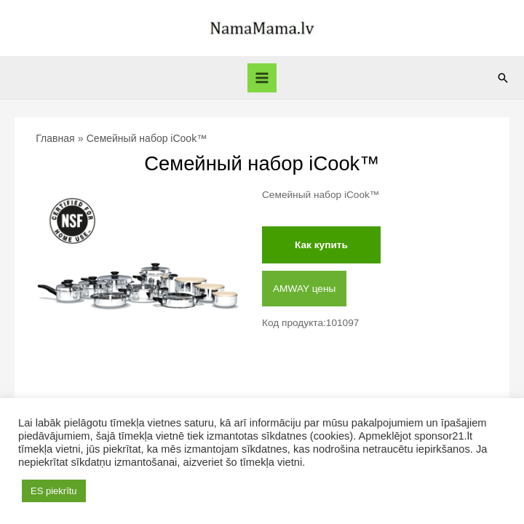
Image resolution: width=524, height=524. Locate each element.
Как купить (321, 244)
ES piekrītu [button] (54, 490)
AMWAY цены (304, 288)
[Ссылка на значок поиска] (502, 77)
